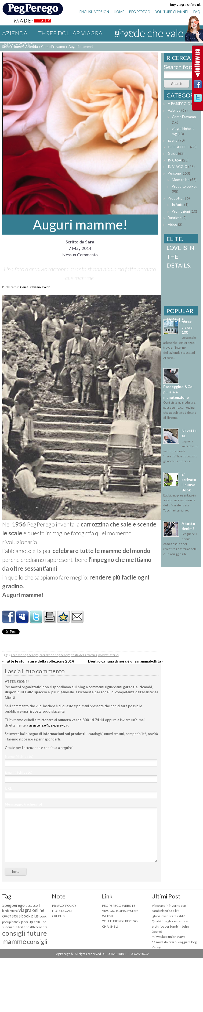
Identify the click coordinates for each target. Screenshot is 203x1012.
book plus (30, 915)
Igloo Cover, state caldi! (168, 916)
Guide (172, 153)
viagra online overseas (23, 913)
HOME (119, 12)
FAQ (196, 12)
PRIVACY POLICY (64, 906)
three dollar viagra (70, 33)
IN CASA (174, 160)
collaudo (40, 922)
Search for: (178, 66)
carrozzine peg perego (54, 655)
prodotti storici (108, 655)
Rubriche (175, 218)
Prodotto (175, 198)
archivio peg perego (24, 655)
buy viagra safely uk (185, 4)
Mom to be (180, 180)
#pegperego (13, 905)
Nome (19, 756)
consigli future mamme (24, 937)
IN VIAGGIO (18, 45)
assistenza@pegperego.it (48, 725)
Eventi (46, 287)
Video (172, 224)
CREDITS (58, 916)
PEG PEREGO (139, 12)
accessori (33, 906)
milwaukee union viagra (169, 937)
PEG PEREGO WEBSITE (118, 906)
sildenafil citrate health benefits (24, 927)
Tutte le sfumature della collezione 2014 (39, 661)
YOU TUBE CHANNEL (172, 12)
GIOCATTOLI (178, 147)
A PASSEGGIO (179, 103)
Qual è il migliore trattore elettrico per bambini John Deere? (170, 926)
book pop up (22, 921)
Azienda (14, 33)
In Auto (177, 204)
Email (18, 772)
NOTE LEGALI (62, 911)
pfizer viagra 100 (187, 326)
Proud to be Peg (184, 186)
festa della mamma (84, 655)
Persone (174, 173)
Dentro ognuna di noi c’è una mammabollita (124, 661)
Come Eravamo (30, 287)
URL (8, 788)
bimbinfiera (10, 910)
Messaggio (23, 804)
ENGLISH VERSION (94, 12)
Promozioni (181, 211)
